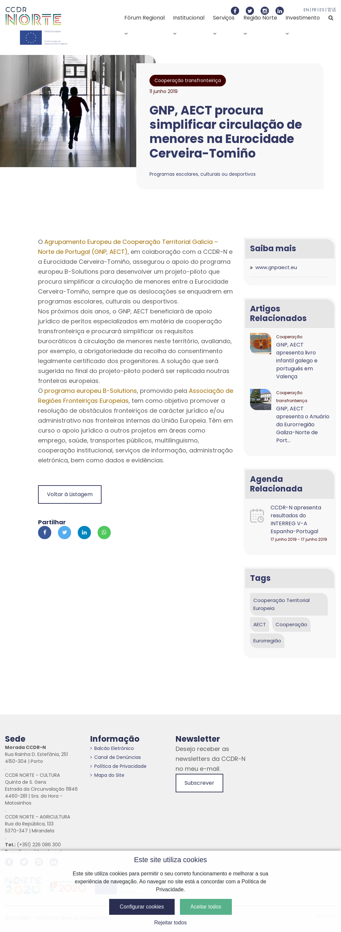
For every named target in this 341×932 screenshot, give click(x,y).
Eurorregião (267, 640)
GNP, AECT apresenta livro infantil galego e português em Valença (297, 360)
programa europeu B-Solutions (90, 391)
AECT (259, 624)
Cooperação (291, 624)
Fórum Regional (144, 25)
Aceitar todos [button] (206, 906)
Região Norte (260, 25)
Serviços (223, 25)
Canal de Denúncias (115, 757)
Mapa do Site (107, 775)
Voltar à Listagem (70, 494)
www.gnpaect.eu (276, 267)
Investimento (302, 25)
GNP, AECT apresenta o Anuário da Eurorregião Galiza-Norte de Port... (302, 424)
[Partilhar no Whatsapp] (104, 532)
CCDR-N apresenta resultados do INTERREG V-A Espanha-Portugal (296, 519)
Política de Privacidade (118, 766)
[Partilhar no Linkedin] (84, 532)
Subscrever (199, 783)
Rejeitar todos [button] (170, 922)
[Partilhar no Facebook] (44, 532)
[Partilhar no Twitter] (64, 532)
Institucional (188, 25)
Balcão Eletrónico (112, 748)
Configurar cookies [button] (142, 906)
